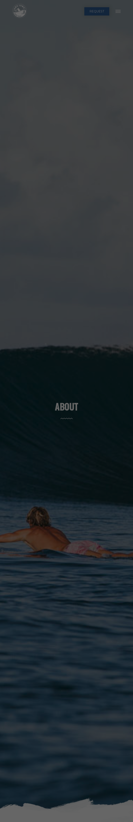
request (96, 11)
